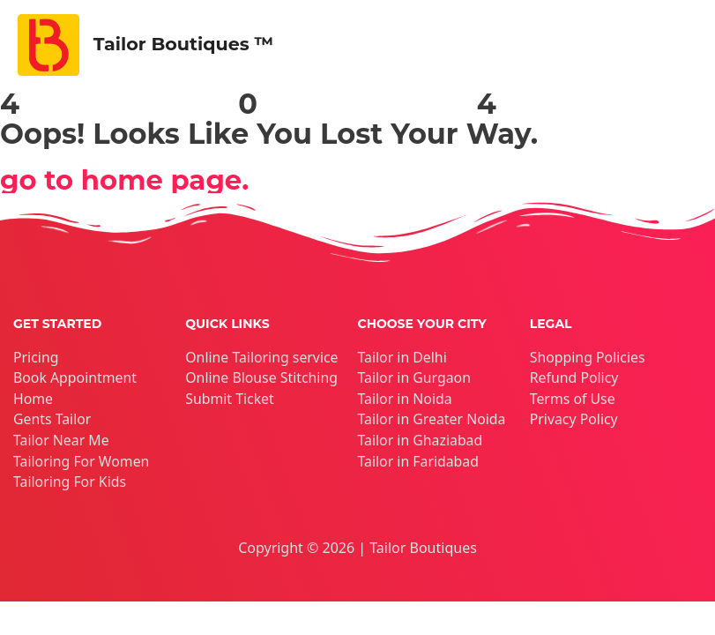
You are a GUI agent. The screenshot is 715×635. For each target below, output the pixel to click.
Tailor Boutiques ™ (189, 44)
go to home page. (130, 179)
